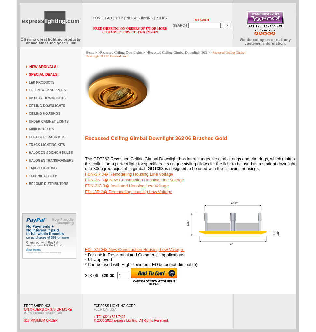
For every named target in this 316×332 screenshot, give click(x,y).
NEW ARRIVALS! (43, 67)
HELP (119, 18)
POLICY (162, 18)
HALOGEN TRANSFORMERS (51, 160)
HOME (98, 18)
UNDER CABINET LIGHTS (49, 121)
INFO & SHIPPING (139, 18)
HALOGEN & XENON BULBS (51, 152)
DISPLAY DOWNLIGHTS (47, 98)
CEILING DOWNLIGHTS (47, 106)
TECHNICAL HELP (43, 176)
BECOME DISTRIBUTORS (49, 184)
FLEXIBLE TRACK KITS (47, 137)
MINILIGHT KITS (41, 129)
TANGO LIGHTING (43, 168)
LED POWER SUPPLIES (47, 90)
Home (90, 52)
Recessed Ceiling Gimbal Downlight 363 (177, 52)
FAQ (108, 18)
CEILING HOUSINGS (45, 113)
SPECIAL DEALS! (44, 74)
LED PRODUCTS (42, 82)
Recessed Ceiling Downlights (121, 52)
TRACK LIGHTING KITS (47, 145)
